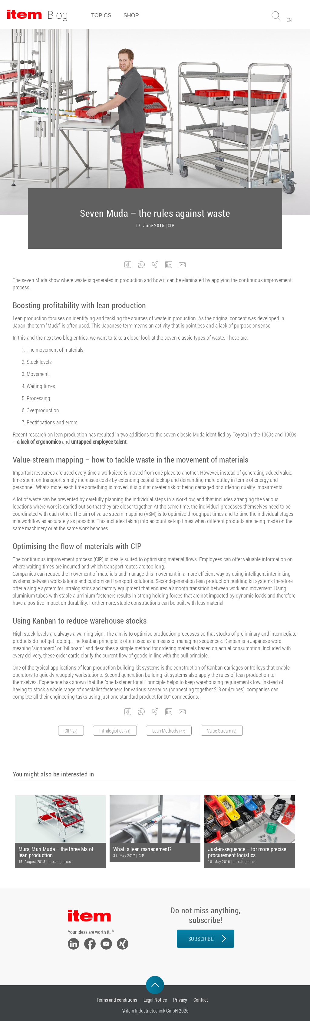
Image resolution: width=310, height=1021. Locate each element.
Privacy (180, 999)
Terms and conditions (117, 999)
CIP (171, 225)
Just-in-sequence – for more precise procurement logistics (247, 852)
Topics (101, 15)
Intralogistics (59, 861)
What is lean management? (142, 849)
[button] (128, 264)
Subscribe (201, 938)
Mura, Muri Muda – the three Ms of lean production (56, 852)
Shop (131, 15)
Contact (200, 999)
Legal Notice (155, 999)
